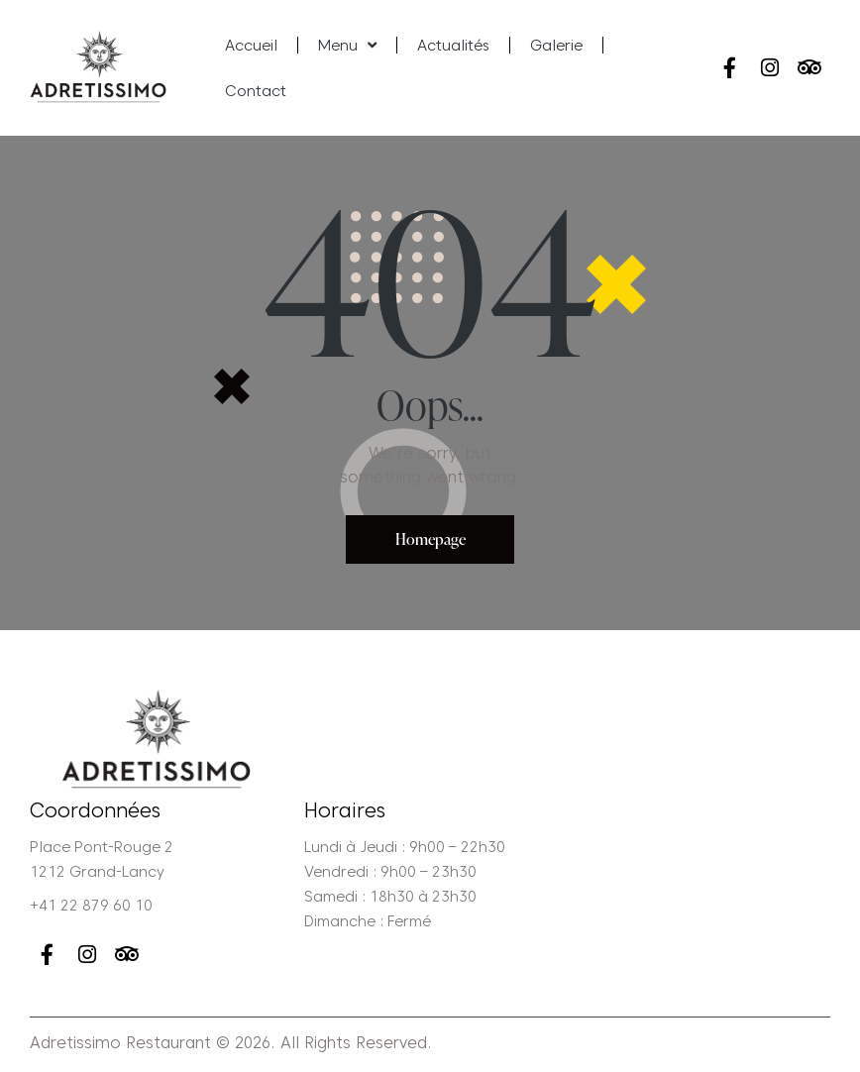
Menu (347, 45)
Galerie (556, 45)
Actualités (453, 45)
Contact (255, 91)
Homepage (430, 539)
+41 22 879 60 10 (91, 906)
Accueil (251, 45)
